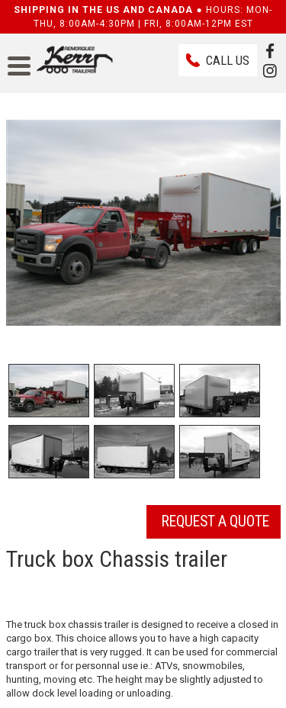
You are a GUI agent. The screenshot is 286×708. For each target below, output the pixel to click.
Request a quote (215, 521)
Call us (227, 60)
